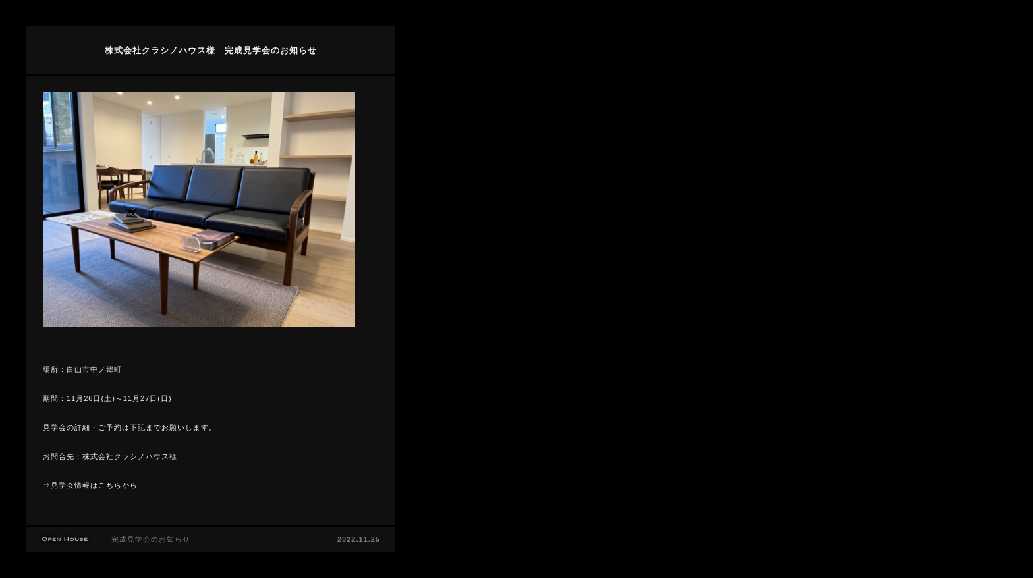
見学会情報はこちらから (94, 485)
